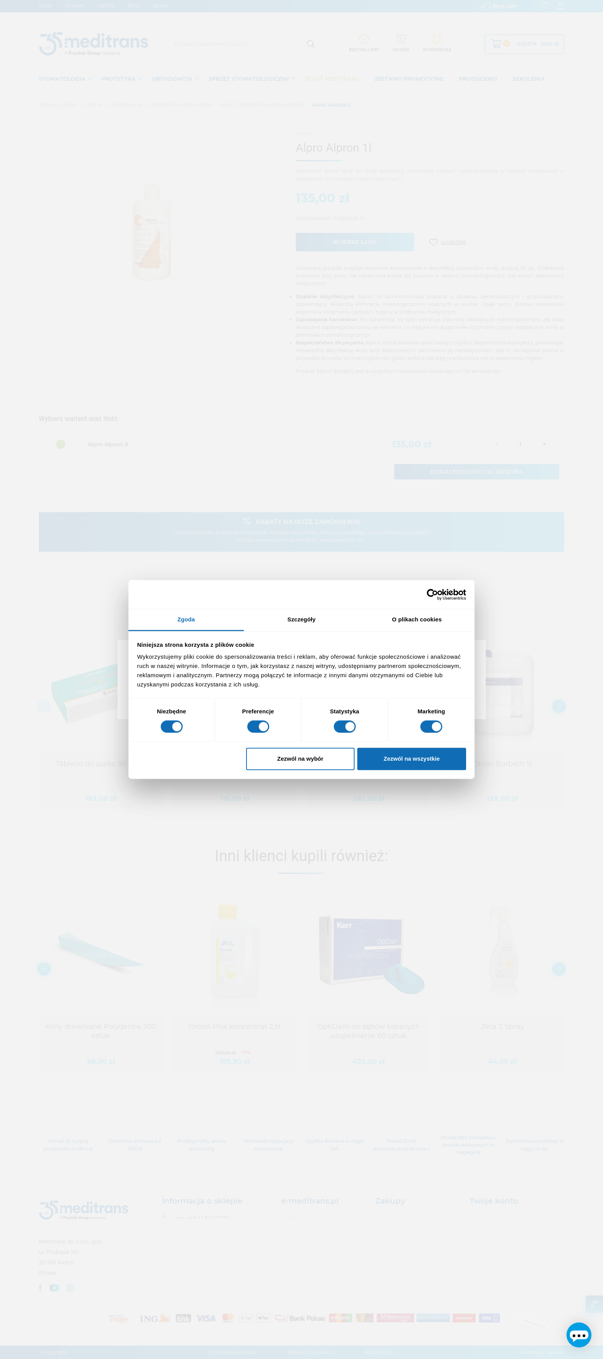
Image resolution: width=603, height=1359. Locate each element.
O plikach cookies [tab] (416, 619)
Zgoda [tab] (186, 619)
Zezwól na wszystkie (411, 758)
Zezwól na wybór (300, 758)
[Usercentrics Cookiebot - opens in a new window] (432, 594)
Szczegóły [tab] (301, 619)
